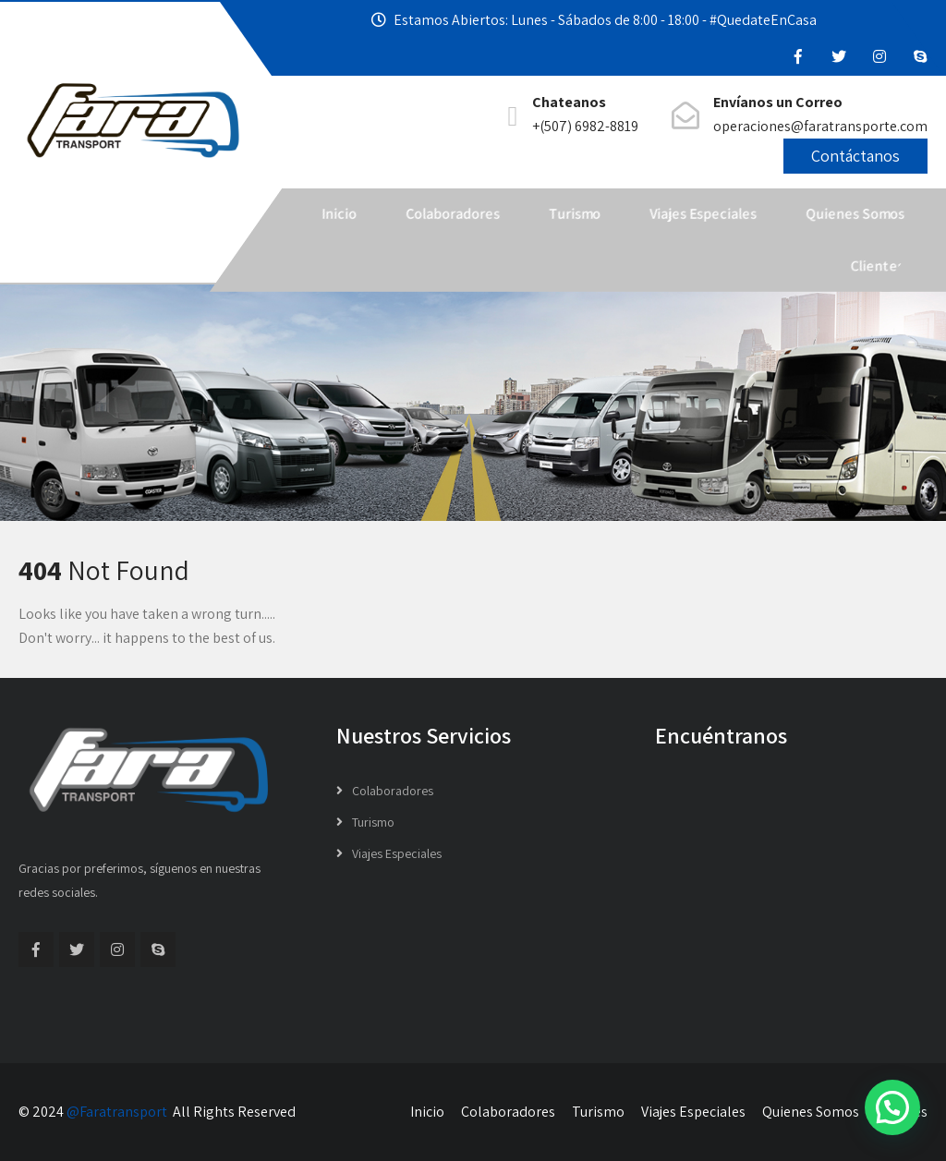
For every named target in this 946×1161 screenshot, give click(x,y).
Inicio (339, 214)
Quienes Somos (855, 214)
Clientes (877, 265)
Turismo (574, 214)
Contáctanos (855, 155)
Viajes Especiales (703, 214)
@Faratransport (117, 1111)
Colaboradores (453, 214)
